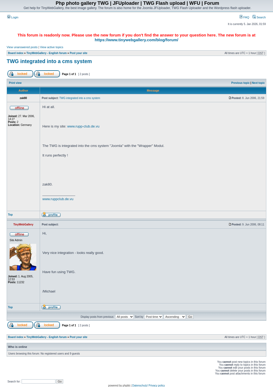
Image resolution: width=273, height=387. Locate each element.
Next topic (258, 82)
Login (12, 17)
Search (259, 17)
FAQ (244, 17)
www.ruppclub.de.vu (57, 199)
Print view (15, 82)
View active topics (51, 47)
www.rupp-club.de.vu (83, 126)
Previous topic (240, 82)
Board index (15, 53)
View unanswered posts (22, 47)
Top (10, 214)
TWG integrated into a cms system (49, 61)
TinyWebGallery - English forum (46, 53)
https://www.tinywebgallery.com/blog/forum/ (136, 40)
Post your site (78, 53)
